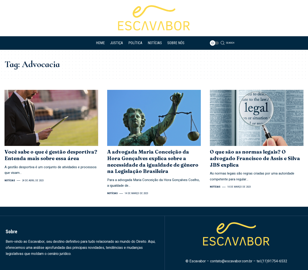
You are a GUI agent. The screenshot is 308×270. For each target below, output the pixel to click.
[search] (227, 43)
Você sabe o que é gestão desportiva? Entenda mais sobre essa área (51, 155)
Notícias (10, 180)
